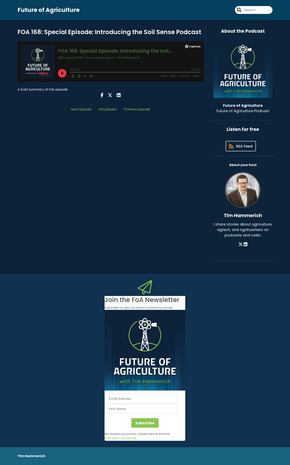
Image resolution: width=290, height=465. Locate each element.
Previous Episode (137, 109)
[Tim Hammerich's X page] (240, 244)
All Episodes (107, 109)
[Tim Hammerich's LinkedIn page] (245, 244)
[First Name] (141, 409)
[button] (145, 350)
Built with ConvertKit (121, 438)
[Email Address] (141, 399)
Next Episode (81, 109)
